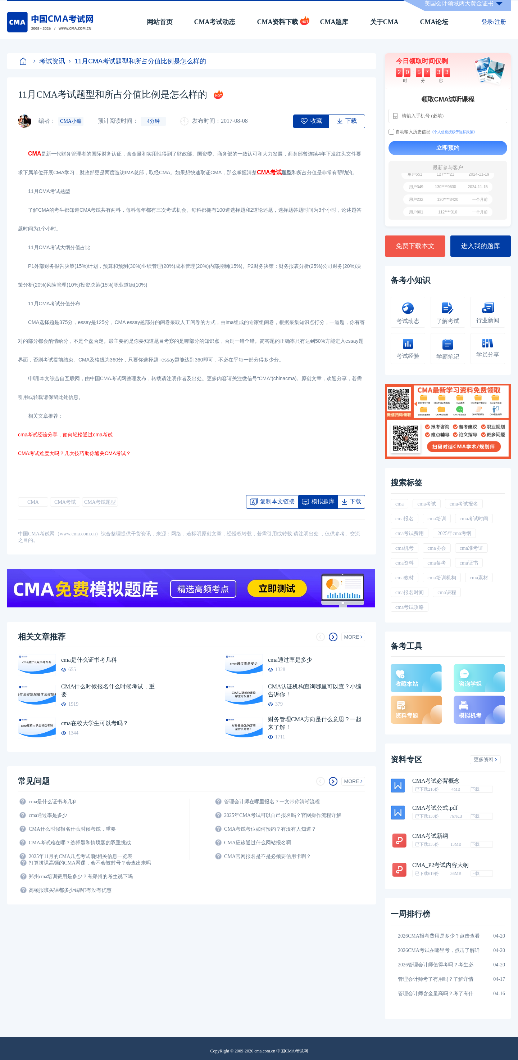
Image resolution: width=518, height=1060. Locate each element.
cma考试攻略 (409, 607)
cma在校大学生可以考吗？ (94, 723)
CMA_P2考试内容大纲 (440, 865)
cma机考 (404, 548)
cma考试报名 (464, 504)
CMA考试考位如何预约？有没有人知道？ (270, 829)
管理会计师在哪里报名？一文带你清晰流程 (272, 801)
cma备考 (436, 563)
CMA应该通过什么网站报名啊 (257, 842)
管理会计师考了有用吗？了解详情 (435, 979)
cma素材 (479, 577)
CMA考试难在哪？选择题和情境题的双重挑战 (80, 842)
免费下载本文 (415, 246)
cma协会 (436, 548)
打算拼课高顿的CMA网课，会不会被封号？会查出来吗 (90, 863)
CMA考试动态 (215, 22)
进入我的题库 (480, 246)
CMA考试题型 (100, 502)
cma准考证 (471, 548)
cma (399, 504)
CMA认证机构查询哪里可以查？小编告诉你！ (315, 690)
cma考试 (426, 504)
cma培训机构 (441, 577)
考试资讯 (49, 61)
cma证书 (469, 563)
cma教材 (404, 577)
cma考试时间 (474, 518)
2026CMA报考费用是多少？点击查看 (439, 936)
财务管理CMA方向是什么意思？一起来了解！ (315, 723)
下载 (475, 789)
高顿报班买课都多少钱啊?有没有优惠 (70, 890)
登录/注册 (493, 22)
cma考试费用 (409, 533)
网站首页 (160, 22)
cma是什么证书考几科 (89, 660)
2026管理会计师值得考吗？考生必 (435, 964)
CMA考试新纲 (430, 836)
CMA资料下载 (278, 22)
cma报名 (404, 518)
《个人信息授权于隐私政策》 (453, 132)
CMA (33, 502)
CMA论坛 (434, 22)
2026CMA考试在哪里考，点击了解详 (439, 950)
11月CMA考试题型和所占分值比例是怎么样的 (137, 61)
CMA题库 (334, 22)
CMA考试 (65, 502)
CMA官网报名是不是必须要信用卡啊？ (267, 856)
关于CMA (384, 22)
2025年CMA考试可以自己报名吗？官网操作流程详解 (282, 815)
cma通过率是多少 (290, 660)
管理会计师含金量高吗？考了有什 (435, 993)
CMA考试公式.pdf (435, 808)
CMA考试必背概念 (436, 781)
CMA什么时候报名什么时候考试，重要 (108, 690)
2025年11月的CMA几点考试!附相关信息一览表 (80, 856)
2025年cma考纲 (454, 533)
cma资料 (404, 563)
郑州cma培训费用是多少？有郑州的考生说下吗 (81, 876)
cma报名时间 (409, 592)
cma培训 (436, 518)
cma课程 (446, 592)
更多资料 (485, 759)
